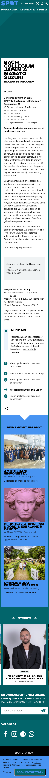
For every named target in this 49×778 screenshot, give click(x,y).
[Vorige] (13, 618)
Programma (9, 9)
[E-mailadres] (24, 710)
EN (10, 91)
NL (5, 91)
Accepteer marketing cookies (20, 270)
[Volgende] (35, 618)
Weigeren (7, 772)
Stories (42, 9)
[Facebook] (5, 734)
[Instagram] (14, 734)
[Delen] (6, 408)
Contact (24, 3)
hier (11, 247)
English (32, 3)
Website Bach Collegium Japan (26, 389)
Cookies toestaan (30, 772)
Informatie (27, 9)
